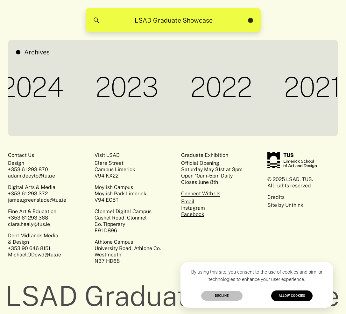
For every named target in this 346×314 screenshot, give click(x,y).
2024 (34, 87)
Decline (222, 295)
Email (187, 202)
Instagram (193, 208)
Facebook (192, 214)
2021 (314, 87)
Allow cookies (292, 295)
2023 (129, 87)
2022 (223, 87)
